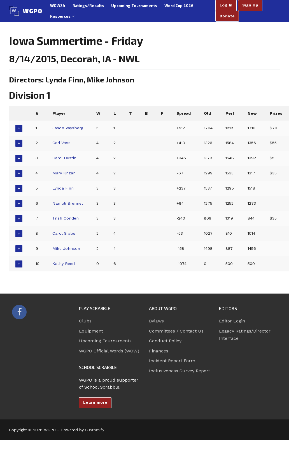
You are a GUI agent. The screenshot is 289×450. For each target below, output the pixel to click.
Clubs (85, 321)
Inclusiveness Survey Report (179, 370)
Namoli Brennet (67, 203)
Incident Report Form (172, 360)
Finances (158, 351)
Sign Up (250, 5)
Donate (227, 16)
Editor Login (232, 321)
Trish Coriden (65, 218)
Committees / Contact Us (176, 331)
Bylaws (156, 321)
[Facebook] (19, 312)
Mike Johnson (66, 248)
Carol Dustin (64, 158)
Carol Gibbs (63, 233)
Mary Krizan (64, 173)
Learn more (95, 402)
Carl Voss (61, 142)
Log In (226, 5)
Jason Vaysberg (67, 128)
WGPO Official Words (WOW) (109, 351)
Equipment (91, 331)
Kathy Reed (63, 263)
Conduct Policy (165, 340)
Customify (94, 430)
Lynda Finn (63, 188)
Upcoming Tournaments (105, 340)
